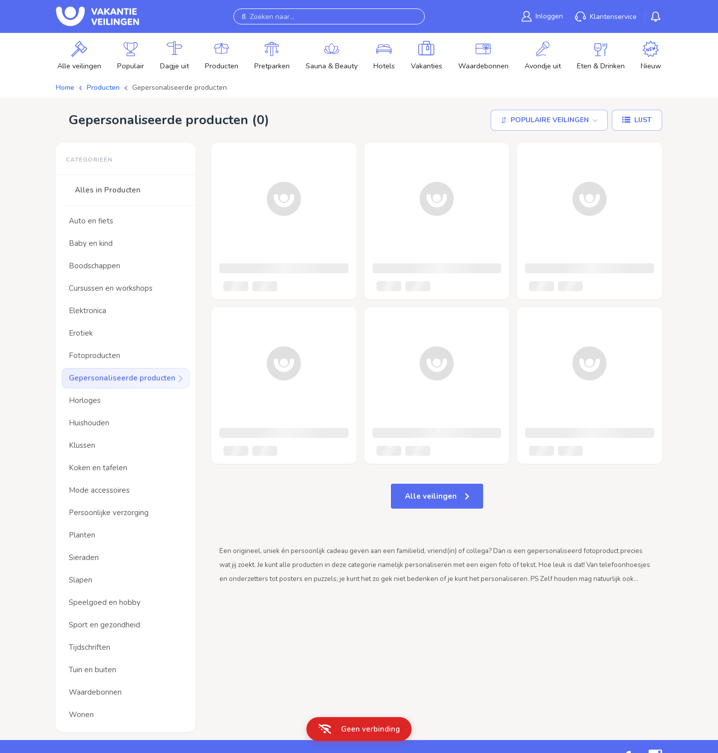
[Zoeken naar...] (329, 16)
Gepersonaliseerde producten (179, 87)
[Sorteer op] (549, 120)
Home (65, 87)
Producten (103, 87)
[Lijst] (637, 120)
